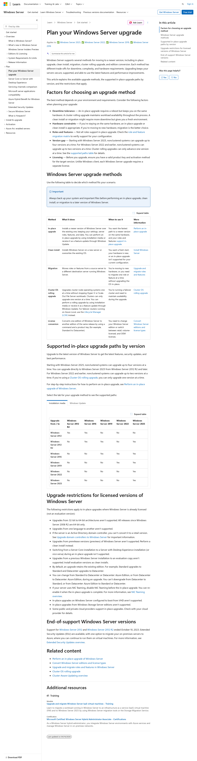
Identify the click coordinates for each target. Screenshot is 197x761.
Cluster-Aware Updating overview (70, 675)
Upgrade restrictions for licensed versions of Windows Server (176, 49)
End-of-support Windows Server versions (176, 56)
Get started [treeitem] (11, 32)
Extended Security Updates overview (66, 642)
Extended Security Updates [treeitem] (20, 107)
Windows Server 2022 (95, 42)
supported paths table (82, 153)
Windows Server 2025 (70, 42)
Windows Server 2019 (119, 42)
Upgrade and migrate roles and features (140, 271)
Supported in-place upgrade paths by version (174, 43)
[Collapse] (37, 20)
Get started (82, 22)
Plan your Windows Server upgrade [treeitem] (20, 72)
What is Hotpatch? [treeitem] (17, 115)
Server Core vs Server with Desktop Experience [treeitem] (20, 80)
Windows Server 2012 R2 (100, 629)
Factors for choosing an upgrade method (176, 29)
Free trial (187, 12)
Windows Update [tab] (78, 403)
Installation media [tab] (57, 403)
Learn (49, 22)
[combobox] (21, 26)
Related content (168, 61)
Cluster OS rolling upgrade (84, 377)
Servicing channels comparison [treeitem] (22, 86)
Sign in (190, 3)
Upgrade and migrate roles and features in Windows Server (83, 667)
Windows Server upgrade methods (172, 36)
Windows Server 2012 (70, 629)
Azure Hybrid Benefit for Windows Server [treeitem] (24, 101)
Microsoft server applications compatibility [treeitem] (21, 93)
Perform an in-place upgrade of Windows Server (77, 658)
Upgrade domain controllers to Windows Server (82, 537)
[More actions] (147, 22)
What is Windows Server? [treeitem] (20, 40)
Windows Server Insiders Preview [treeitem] (23, 49)
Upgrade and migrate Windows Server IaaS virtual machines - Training (80, 703)
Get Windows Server (169, 12)
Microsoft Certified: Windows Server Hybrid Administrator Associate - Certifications (86, 719)
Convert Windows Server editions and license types (79, 662)
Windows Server (64, 22)
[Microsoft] (6, 4)
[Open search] (183, 4)
